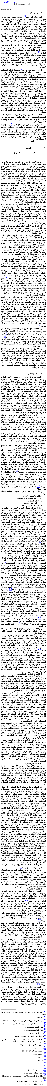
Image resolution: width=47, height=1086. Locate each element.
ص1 (14, 2)
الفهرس (6, 2)
